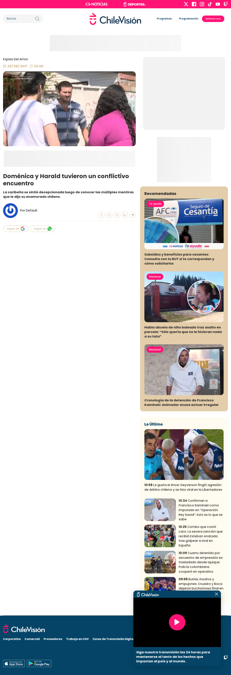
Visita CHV (145, 639)
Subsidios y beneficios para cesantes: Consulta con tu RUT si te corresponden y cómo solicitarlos (179, 259)
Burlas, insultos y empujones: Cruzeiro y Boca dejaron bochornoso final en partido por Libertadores (201, 586)
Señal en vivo (213, 18)
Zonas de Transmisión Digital (113, 639)
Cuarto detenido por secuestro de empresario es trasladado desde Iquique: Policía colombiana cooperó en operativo (201, 562)
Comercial (32, 639)
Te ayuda (155, 204)
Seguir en (16, 228)
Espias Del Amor (15, 59)
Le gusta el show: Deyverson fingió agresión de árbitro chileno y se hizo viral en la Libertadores (183, 487)
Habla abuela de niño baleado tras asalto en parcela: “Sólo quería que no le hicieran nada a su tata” (183, 332)
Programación (188, 18)
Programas (164, 18)
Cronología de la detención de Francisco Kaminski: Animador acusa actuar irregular (181, 402)
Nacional (155, 276)
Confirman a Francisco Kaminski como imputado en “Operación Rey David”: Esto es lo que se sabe (201, 509)
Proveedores (53, 639)
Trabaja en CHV (77, 639)
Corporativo (12, 639)
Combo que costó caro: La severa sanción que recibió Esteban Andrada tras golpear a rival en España (201, 536)
